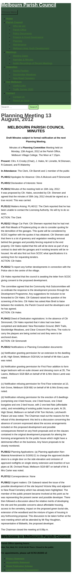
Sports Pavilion (21, 70)
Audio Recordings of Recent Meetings (32, 63)
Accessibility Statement (18, 562)
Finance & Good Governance (28, 37)
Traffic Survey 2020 (23, 89)
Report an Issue (21, 100)
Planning (17, 41)
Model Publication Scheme (19, 566)
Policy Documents (22, 33)
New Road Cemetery (24, 78)
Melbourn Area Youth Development (31, 48)
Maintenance (19, 44)
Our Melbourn (14, 82)
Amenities (11, 67)
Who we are (19, 26)
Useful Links (19, 85)
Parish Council (14, 22)
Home (9, 18)
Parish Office (19, 29)
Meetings (11, 52)
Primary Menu (9, 12)
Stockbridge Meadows (24, 74)
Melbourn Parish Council (28, 5)
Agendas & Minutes (23, 59)
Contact (10, 93)
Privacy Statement (15, 559)
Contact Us (19, 97)
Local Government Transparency (22, 570)
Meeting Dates (20, 56)
